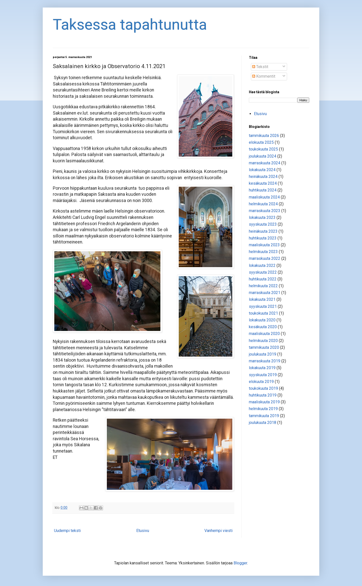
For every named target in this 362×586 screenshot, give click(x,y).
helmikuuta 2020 (263, 340)
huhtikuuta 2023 (263, 238)
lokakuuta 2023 (262, 217)
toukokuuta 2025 (263, 149)
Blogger (240, 563)
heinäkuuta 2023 (263, 231)
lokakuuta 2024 (262, 169)
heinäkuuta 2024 (263, 176)
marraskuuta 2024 (264, 163)
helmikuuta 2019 (263, 408)
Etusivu (142, 530)
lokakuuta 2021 (262, 299)
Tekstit (260, 66)
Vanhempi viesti (218, 530)
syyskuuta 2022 (263, 272)
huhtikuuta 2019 (263, 395)
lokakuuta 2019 (262, 367)
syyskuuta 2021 (263, 306)
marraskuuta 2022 (264, 258)
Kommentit (263, 76)
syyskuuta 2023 (263, 224)
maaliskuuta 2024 (264, 197)
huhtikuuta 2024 (263, 190)
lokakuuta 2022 (262, 265)
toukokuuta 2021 (263, 313)
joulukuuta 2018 (262, 422)
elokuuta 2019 (261, 381)
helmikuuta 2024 (263, 204)
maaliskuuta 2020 (264, 333)
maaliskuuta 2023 (264, 244)
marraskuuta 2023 (264, 210)
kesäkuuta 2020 (263, 326)
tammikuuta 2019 (264, 415)
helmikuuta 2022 (263, 285)
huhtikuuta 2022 (263, 279)
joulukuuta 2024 (262, 156)
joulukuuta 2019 (262, 354)
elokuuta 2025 (261, 142)
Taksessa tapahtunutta (130, 24)
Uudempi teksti (67, 530)
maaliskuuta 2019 (264, 402)
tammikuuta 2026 (264, 135)
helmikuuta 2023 (263, 251)
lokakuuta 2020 (262, 320)
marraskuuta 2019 (264, 361)
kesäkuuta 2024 (263, 183)
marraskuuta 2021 (264, 292)
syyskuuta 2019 (263, 374)
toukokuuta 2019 (263, 388)
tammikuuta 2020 (264, 347)
